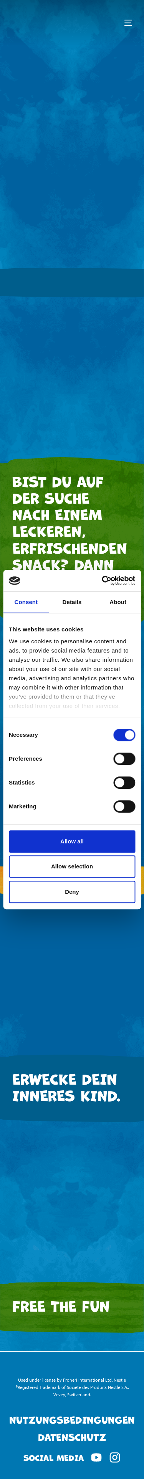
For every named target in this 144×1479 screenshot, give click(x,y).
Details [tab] (72, 602)
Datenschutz (72, 1436)
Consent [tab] (26, 602)
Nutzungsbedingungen (72, 1419)
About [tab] (117, 602)
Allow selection (72, 866)
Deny (72, 891)
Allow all (72, 841)
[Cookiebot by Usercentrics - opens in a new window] (102, 581)
